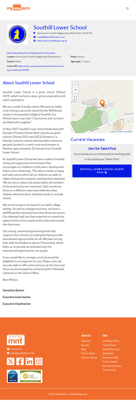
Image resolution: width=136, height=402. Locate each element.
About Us (86, 335)
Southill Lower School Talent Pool (102, 171)
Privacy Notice (110, 361)
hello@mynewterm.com (23, 353)
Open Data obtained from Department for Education (31, 53)
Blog (83, 349)
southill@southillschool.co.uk (51, 37)
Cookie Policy (109, 345)
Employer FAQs (110, 357)
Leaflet (112, 132)
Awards (85, 345)
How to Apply (88, 353)
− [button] (75, 90)
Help (105, 335)
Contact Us (16, 349)
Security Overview (112, 366)
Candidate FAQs (111, 341)
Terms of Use (109, 370)
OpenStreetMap (125, 132)
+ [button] (75, 84)
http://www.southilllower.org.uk (52, 41)
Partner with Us (89, 357)
